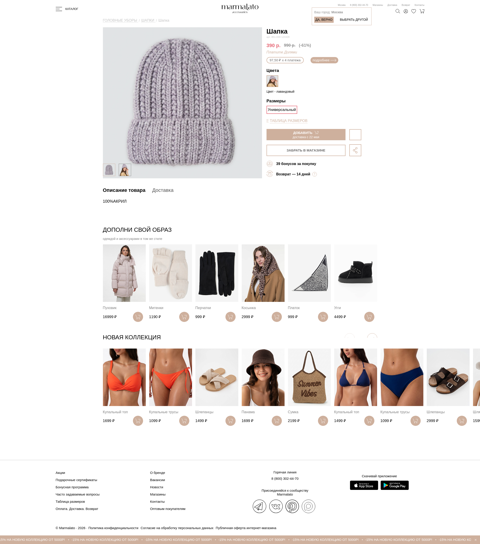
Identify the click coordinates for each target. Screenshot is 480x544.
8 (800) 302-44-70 (359, 5)
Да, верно (323, 19)
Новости (156, 487)
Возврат (406, 5)
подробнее (324, 60)
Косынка (249, 308)
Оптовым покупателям (168, 509)
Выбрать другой (354, 19)
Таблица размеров (70, 501)
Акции (60, 473)
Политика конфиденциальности (113, 528)
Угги (337, 308)
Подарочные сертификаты (76, 480)
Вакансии (157, 480)
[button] (372, 338)
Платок (294, 308)
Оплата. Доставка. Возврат (77, 509)
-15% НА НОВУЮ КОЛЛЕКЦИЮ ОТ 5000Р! (38, 540)
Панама (248, 412)
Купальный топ (115, 412)
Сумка (293, 412)
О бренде (157, 473)
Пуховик (110, 308)
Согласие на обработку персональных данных (177, 528)
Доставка (392, 5)
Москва (342, 5)
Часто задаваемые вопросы (78, 494)
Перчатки (203, 308)
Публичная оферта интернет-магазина (246, 528)
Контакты (419, 5)
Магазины (378, 5)
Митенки (156, 308)
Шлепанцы (204, 412)
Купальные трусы (164, 412)
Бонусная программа (72, 487)
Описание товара (124, 190)
